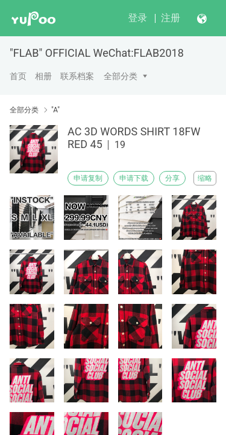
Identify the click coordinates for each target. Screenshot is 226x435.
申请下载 (133, 178)
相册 (43, 76)
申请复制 (88, 178)
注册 (170, 18)
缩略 (205, 178)
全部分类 (120, 76)
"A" (55, 110)
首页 (18, 76)
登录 (137, 18)
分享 (172, 178)
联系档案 (77, 76)
